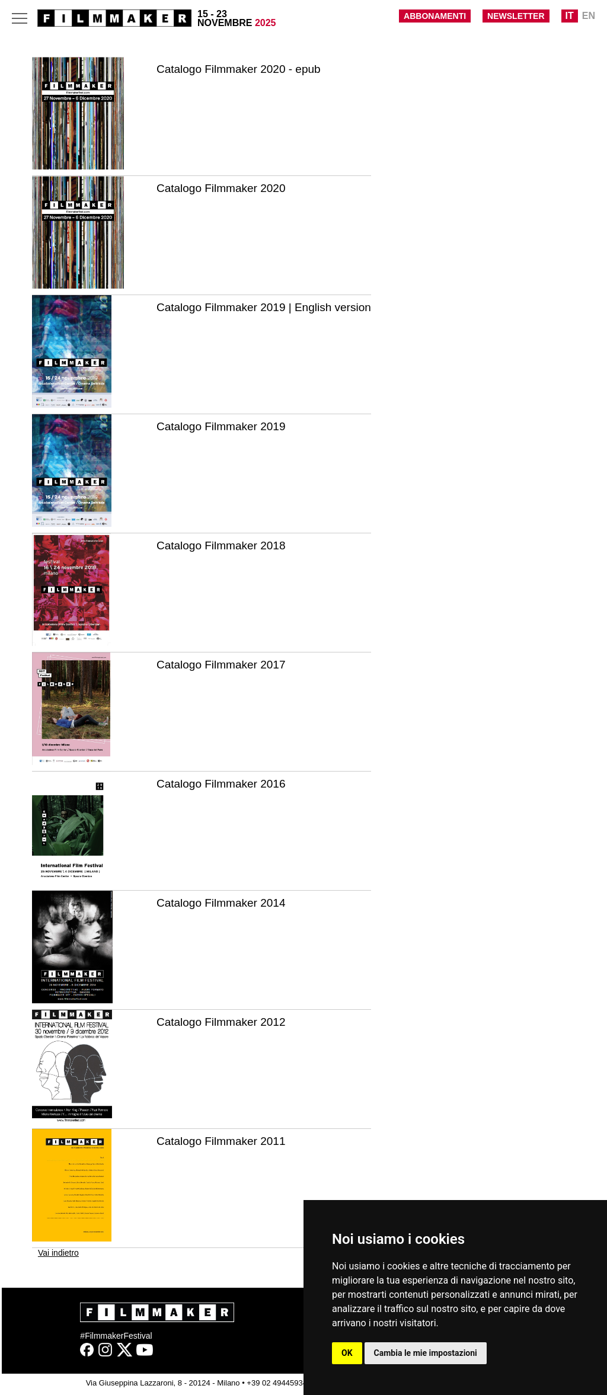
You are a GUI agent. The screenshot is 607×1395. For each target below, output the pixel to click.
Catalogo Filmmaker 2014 (221, 903)
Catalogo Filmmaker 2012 (221, 1022)
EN (588, 16)
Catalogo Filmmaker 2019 (221, 426)
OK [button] (347, 1353)
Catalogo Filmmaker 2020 (221, 188)
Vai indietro (58, 1253)
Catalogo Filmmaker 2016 (221, 784)
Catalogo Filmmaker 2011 (221, 1141)
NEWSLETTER (515, 16)
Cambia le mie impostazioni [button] (425, 1353)
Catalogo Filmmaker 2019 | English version (263, 307)
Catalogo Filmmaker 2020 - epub (238, 69)
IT (570, 16)
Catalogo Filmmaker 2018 (221, 545)
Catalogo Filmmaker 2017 (221, 664)
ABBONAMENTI (435, 16)
